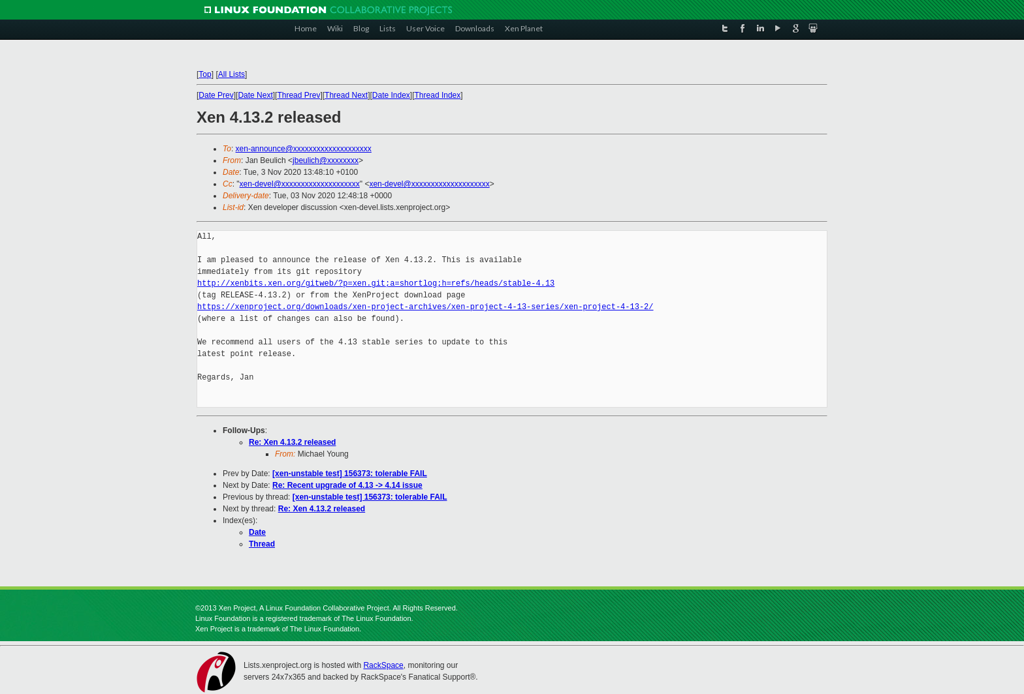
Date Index (391, 95)
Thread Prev (298, 95)
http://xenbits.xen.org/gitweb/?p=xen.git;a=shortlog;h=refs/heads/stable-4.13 (375, 283)
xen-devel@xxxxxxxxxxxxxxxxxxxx (300, 184)
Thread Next (346, 95)
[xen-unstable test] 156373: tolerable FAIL (349, 473)
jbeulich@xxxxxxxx (326, 160)
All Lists (231, 74)
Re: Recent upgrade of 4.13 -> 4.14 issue (347, 485)
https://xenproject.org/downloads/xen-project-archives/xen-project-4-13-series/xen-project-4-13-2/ (425, 306)
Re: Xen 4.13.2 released (292, 442)
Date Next (255, 95)
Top (205, 74)
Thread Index (438, 95)
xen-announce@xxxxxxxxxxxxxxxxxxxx (304, 148)
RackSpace (383, 665)
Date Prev (216, 95)
